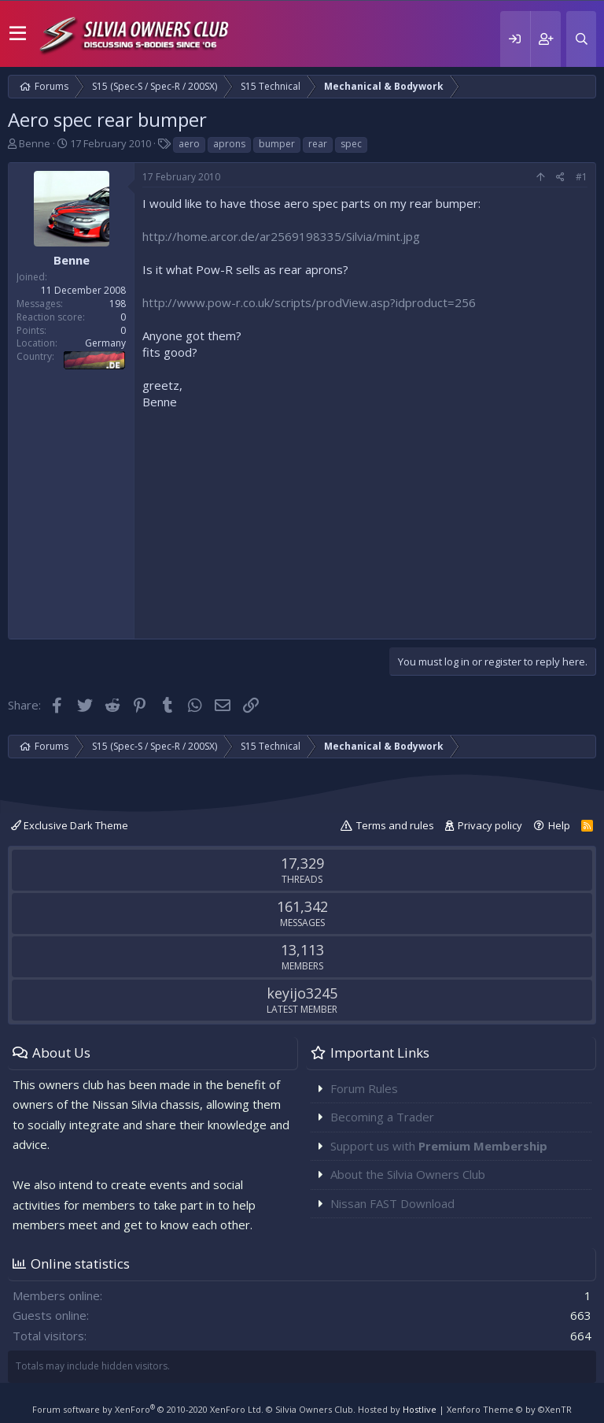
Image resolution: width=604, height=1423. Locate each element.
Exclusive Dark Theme (69, 825)
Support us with (438, 1146)
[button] (17, 34)
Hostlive (419, 1409)
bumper (277, 143)
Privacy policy (490, 825)
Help (559, 825)
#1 (581, 176)
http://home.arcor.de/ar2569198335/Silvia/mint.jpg (281, 236)
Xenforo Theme (509, 1409)
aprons (229, 143)
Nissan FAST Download (392, 1203)
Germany (105, 343)
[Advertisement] (364, 520)
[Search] (581, 39)
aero (189, 143)
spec (351, 143)
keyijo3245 (302, 993)
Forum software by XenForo (147, 1409)
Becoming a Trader (382, 1117)
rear (317, 143)
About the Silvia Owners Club (407, 1174)
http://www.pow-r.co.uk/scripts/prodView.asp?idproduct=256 (309, 302)
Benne (34, 143)
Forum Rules (364, 1088)
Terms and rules (395, 825)
